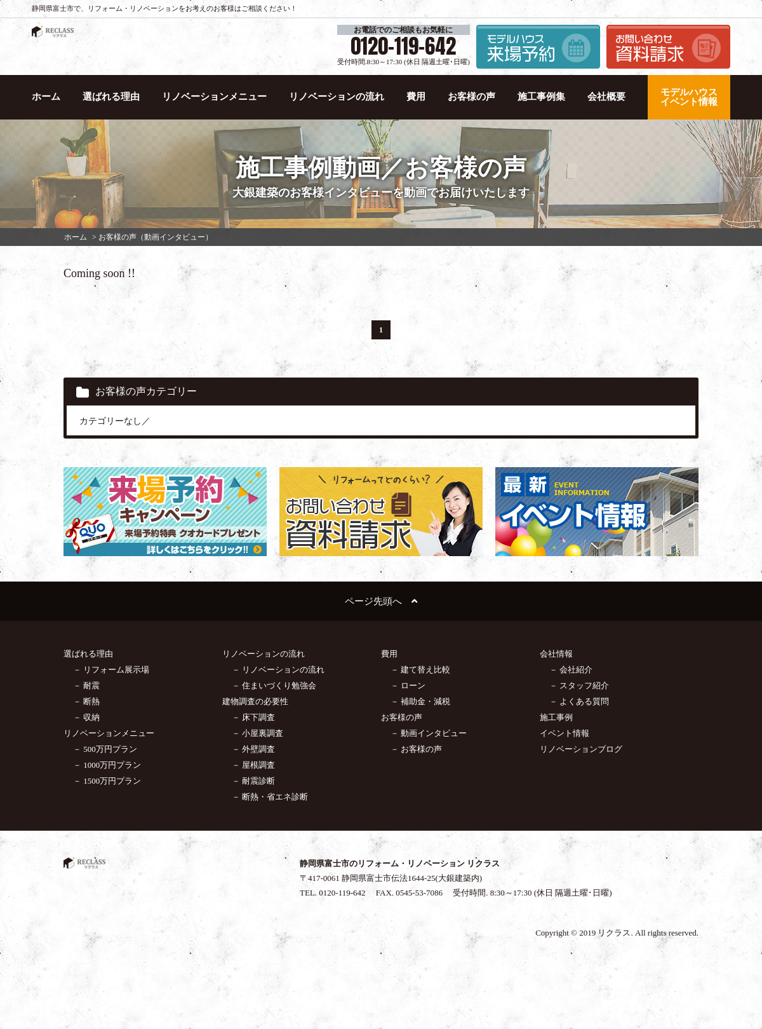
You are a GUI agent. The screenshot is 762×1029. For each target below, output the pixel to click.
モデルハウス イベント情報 (689, 97)
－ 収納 (86, 717)
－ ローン (408, 685)
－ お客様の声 (416, 749)
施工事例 (556, 717)
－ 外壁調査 (253, 749)
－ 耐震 (86, 685)
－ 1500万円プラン (107, 781)
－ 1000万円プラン (107, 765)
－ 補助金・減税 (420, 701)
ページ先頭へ (381, 601)
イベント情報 (564, 733)
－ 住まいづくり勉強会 (274, 685)
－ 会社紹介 (570, 669)
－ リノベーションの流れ (278, 669)
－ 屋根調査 (253, 765)
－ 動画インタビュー (429, 733)
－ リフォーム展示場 (111, 669)
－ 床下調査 (253, 717)
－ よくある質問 (579, 701)
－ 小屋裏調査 (257, 733)
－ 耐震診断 (253, 781)
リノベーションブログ (581, 749)
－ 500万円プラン (105, 749)
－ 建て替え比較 (420, 669)
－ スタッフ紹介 (579, 685)
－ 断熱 (86, 701)
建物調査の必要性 (255, 701)
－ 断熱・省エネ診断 (270, 796)
